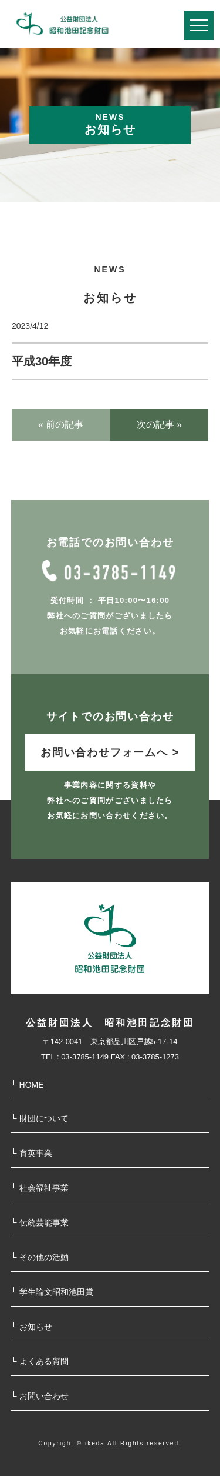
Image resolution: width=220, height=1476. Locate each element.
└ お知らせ (31, 1326)
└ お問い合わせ (40, 1396)
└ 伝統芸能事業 (40, 1222)
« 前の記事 (60, 424)
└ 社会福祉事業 (40, 1187)
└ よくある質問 (40, 1361)
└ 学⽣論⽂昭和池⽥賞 (52, 1292)
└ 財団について (40, 1118)
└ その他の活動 (40, 1257)
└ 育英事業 (31, 1153)
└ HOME (27, 1084)
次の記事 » (159, 424)
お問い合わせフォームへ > (110, 752)
